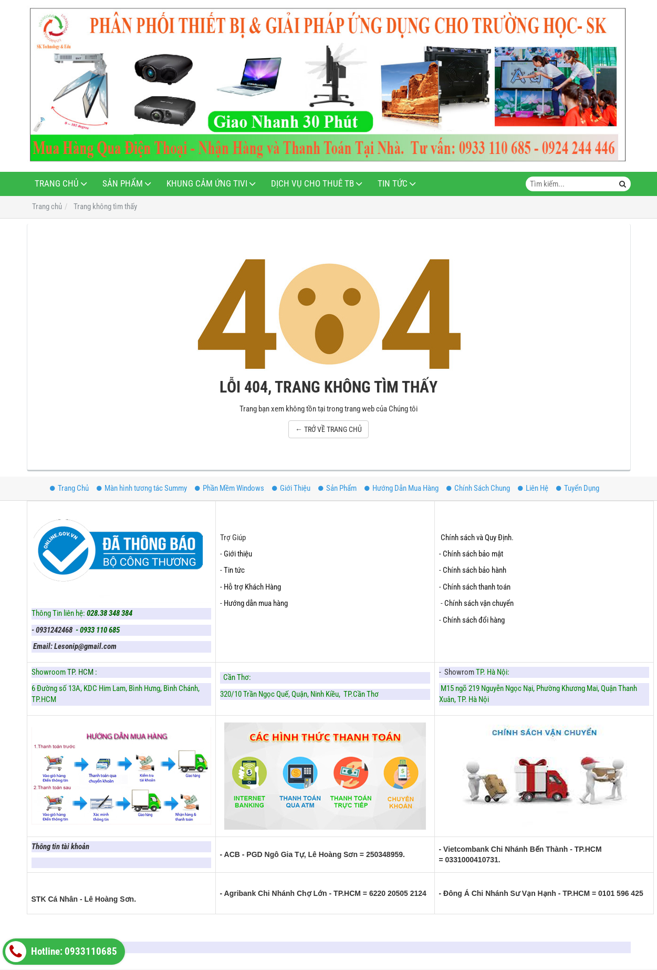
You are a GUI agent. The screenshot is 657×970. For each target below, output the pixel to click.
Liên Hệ (533, 488)
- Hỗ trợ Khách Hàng (250, 587)
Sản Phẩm (122, 184)
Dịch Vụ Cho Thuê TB (312, 184)
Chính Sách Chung (478, 488)
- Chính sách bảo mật (472, 554)
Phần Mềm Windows (229, 488)
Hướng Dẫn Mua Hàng (401, 488)
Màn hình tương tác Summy (142, 488)
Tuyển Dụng (577, 488)
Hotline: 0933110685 (61, 951)
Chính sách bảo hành (474, 570)
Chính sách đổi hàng (474, 620)
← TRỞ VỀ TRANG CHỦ (328, 429)
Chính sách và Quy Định (476, 537)
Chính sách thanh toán (476, 587)
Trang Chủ (57, 184)
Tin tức (234, 570)
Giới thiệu (238, 554)
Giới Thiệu (291, 488)
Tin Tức (393, 184)
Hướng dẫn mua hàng (256, 603)
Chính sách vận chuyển (479, 603)
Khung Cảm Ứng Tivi (206, 184)
